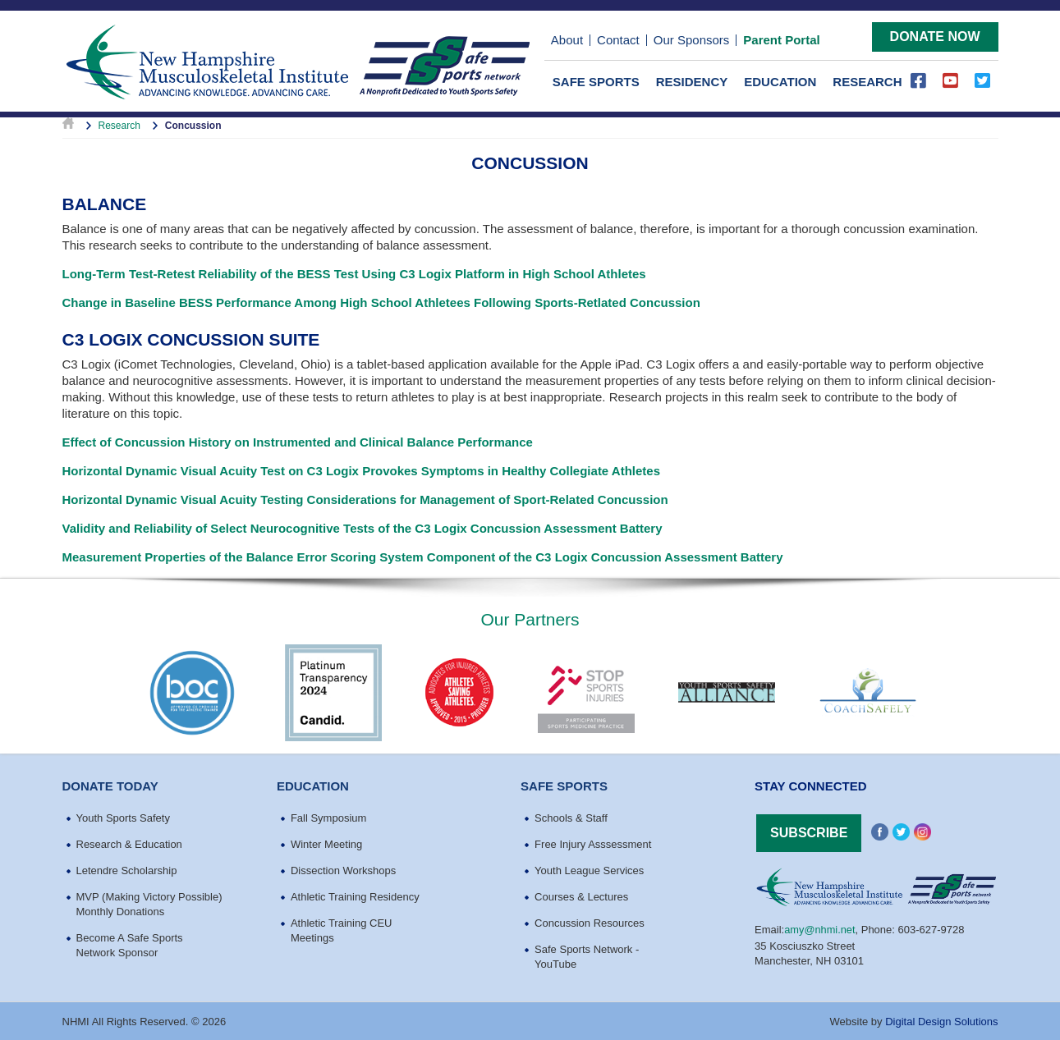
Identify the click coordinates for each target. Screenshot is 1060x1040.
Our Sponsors (692, 40)
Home (68, 124)
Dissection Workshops (343, 869)
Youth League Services (589, 869)
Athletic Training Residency (355, 895)
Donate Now (935, 35)
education (313, 784)
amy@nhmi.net (820, 927)
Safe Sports (596, 80)
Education (780, 80)
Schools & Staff (571, 816)
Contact (618, 40)
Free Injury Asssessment (593, 842)
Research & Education (129, 842)
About (567, 40)
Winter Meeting (326, 842)
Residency (692, 80)
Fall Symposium (328, 816)
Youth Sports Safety (123, 816)
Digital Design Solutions (941, 1020)
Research (867, 80)
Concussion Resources (590, 921)
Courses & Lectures (581, 895)
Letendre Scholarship (126, 869)
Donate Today (110, 784)
